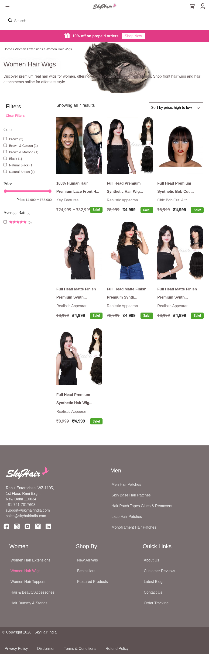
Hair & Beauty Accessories (32, 592)
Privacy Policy (16, 649)
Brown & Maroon (21, 152)
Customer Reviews (159, 571)
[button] (7, 7)
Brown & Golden (21, 146)
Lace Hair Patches (127, 517)
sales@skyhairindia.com (26, 516)
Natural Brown (19, 172)
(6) (20, 222)
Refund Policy (117, 649)
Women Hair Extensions (30, 560)
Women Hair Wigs (25, 571)
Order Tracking (156, 603)
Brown (13, 139)
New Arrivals (87, 560)
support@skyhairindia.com (28, 510)
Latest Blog (153, 582)
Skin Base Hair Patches (131, 495)
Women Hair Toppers (27, 582)
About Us (151, 560)
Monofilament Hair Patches (134, 527)
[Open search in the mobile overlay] (104, 21)
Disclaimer (46, 649)
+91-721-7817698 (20, 505)
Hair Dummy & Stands (28, 603)
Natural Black (18, 165)
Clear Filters (15, 115)
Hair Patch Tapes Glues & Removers (142, 506)
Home (7, 49)
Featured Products (92, 582)
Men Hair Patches (126, 484)
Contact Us (153, 592)
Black (13, 159)
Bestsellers (86, 571)
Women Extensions (29, 49)
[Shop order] (176, 107)
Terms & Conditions (80, 649)
